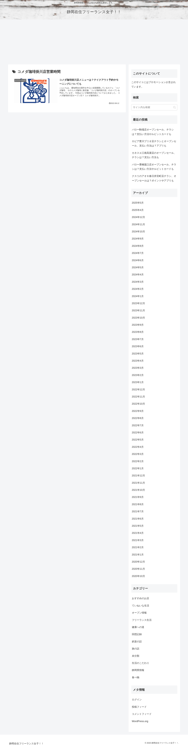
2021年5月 (138, 525)
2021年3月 (138, 540)
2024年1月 (138, 296)
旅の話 (135, 648)
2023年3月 (138, 368)
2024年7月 (138, 253)
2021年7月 (138, 511)
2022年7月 (138, 425)
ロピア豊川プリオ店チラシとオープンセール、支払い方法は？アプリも (154, 143)
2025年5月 (138, 202)
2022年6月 (138, 432)
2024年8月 (138, 246)
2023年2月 (138, 375)
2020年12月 (138, 561)
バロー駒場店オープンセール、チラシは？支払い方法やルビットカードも (153, 131)
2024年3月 (138, 281)
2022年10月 (138, 403)
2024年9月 (138, 238)
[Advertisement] (94, 42)
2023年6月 (138, 346)
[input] (154, 107)
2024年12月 (138, 217)
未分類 (135, 656)
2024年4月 (138, 274)
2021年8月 (138, 504)
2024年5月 (138, 267)
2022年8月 (138, 418)
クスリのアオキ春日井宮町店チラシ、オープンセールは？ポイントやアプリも (154, 178)
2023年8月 (138, 332)
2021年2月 (138, 547)
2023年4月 (138, 360)
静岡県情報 (138, 670)
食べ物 (135, 677)
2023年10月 (138, 317)
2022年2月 (138, 461)
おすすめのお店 (140, 598)
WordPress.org (140, 721)
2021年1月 (138, 554)
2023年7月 (138, 339)
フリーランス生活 (142, 620)
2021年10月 (138, 490)
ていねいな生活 (140, 605)
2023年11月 (138, 310)
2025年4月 (138, 210)
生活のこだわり (140, 663)
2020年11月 (138, 569)
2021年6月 (138, 518)
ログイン (137, 699)
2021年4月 (138, 533)
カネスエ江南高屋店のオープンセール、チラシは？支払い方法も (154, 155)
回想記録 (137, 634)
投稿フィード (139, 706)
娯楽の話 (137, 641)
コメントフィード (142, 714)
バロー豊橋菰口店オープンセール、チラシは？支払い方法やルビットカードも (154, 166)
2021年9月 (138, 497)
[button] (174, 107)
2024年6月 (138, 260)
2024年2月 (138, 289)
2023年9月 (138, 324)
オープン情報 (139, 612)
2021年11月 (138, 482)
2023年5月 (138, 353)
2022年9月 (138, 411)
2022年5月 (138, 439)
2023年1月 (138, 382)
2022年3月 (138, 454)
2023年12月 (138, 303)
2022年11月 (138, 396)
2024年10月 (138, 231)
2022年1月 (138, 468)
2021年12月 (138, 475)
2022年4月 (138, 447)
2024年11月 (138, 224)
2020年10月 (138, 576)
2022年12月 (138, 389)
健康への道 (138, 627)
